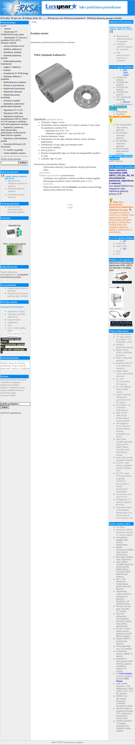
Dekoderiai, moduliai (11, 52)
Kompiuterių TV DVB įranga (14, 73)
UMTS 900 (121, 243)
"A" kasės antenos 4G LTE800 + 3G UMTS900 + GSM (124, 339)
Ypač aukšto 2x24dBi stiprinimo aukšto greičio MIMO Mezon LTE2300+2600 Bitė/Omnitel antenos (124, 447)
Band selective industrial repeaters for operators (17, 183)
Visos (10, 325)
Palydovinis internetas (11, 91)
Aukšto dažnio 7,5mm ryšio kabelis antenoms (124, 373)
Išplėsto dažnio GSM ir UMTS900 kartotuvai (124, 352)
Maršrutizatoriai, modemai (13, 82)
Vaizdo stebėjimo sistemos (13, 153)
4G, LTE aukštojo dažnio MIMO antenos (123, 389)
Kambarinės (13, 322)
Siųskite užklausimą (9, 272)
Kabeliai (6, 70)
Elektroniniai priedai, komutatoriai (11, 62)
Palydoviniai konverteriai (13, 88)
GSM (118, 251)
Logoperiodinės (14, 319)
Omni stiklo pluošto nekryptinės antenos (124, 458)
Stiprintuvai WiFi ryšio (12, 113)
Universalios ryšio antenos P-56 (123, 495)
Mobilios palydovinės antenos (124, 346)
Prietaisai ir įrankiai (10, 100)
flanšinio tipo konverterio (50, 175)
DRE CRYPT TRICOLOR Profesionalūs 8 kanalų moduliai (123, 417)
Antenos (6, 28)
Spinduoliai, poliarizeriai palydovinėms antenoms (12, 105)
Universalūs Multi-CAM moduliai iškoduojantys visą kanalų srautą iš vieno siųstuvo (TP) (124, 512)
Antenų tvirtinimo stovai (12, 46)
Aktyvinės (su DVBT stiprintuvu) (16, 315)
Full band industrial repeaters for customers (125, 47)
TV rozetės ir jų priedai (12, 150)
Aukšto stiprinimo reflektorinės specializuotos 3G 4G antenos (123, 398)
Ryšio (112, 308)
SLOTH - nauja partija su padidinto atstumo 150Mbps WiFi (124, 467)
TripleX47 (127, 502)
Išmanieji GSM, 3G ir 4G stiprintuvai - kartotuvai (124, 366)
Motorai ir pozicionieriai (12, 85)
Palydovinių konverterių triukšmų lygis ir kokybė (18, 294)
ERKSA (60, 742)
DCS (118, 254)
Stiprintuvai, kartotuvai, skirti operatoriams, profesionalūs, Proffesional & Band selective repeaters (13, 131)
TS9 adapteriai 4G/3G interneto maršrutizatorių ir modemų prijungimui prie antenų (123, 430)
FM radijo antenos (123, 334)
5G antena (120, 527)
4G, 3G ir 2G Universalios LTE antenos (123, 381)
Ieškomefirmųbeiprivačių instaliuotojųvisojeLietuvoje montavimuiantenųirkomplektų (15, 366)
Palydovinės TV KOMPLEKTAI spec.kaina (12, 33)
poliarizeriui (45, 172)
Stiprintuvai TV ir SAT (12, 110)
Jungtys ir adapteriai (10, 67)
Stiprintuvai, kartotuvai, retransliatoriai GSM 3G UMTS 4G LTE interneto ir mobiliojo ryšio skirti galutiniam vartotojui (14, 120)
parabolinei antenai (55, 119)
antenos (118, 308)
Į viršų (69, 204)
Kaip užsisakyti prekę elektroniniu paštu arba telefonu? (16, 209)
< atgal (69, 207)
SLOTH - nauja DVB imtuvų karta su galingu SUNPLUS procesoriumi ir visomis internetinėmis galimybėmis (124, 482)
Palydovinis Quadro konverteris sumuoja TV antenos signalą (124, 532)
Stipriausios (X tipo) (16, 311)
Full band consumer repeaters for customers (123, 56)
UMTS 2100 (121, 246)
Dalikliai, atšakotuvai (11, 49)
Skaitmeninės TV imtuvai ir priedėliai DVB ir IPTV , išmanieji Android (14, 40)
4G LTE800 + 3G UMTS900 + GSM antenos (123, 408)
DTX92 (121, 505)
